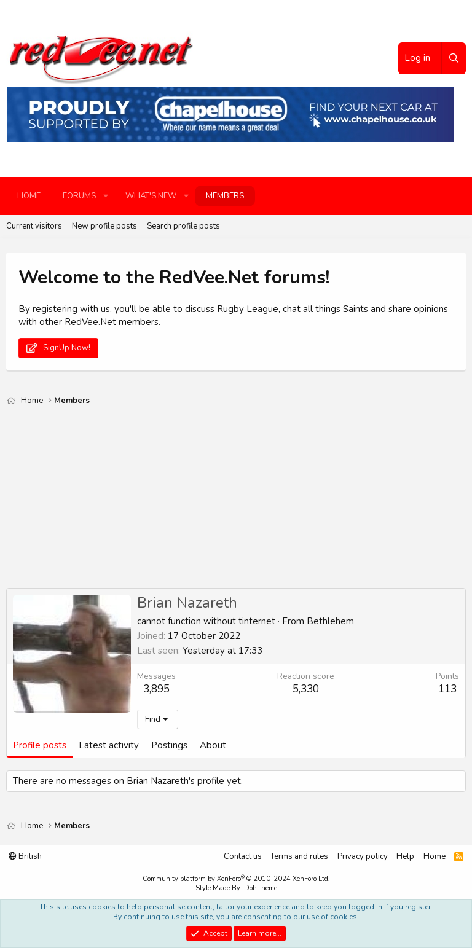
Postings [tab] (169, 745)
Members (225, 196)
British (25, 856)
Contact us (243, 856)
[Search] (453, 58)
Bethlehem (330, 621)
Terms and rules (299, 856)
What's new (150, 196)
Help (405, 856)
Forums (79, 196)
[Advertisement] (236, 502)
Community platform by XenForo (236, 878)
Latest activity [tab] (109, 745)
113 (447, 689)
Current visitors (34, 226)
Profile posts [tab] (39, 745)
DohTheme (260, 888)
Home (29, 196)
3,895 (156, 689)
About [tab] (213, 745)
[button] (105, 196)
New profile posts (104, 226)
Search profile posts (183, 226)
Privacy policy (362, 856)
